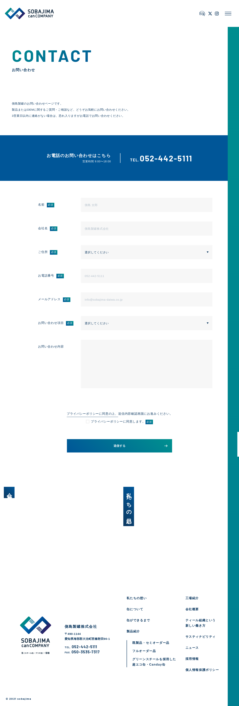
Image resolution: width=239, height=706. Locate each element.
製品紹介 (133, 631)
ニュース (192, 647)
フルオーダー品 (144, 651)
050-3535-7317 (82, 652)
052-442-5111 (81, 646)
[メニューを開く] (228, 13)
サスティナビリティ (200, 636)
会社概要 (192, 609)
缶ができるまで (138, 620)
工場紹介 (192, 598)
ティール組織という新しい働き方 (200, 623)
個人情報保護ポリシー (202, 669)
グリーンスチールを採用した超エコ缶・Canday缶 (154, 662)
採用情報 (192, 658)
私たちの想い (137, 598)
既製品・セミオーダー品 (150, 642)
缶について (135, 609)
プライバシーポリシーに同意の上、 (92, 413)
